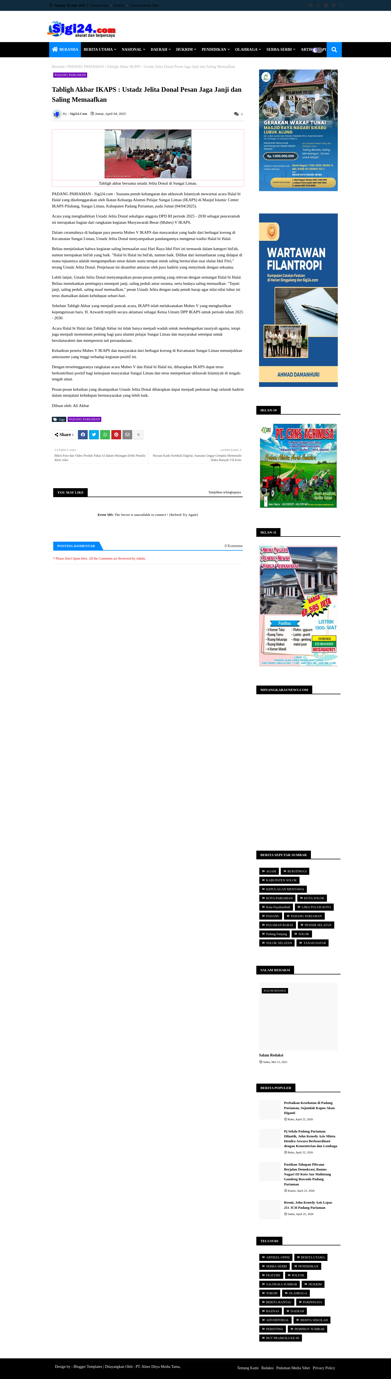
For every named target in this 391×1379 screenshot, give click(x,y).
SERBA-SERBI (279, 50)
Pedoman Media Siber (144, 5)
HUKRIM (184, 50)
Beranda (58, 67)
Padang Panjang (276, 934)
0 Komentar (234, 546)
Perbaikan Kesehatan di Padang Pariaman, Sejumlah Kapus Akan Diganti (309, 1108)
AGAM (271, 871)
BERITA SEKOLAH (314, 1320)
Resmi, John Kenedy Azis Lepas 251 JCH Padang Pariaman (308, 1204)
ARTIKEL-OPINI (278, 1257)
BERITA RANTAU (279, 1302)
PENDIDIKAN (214, 50)
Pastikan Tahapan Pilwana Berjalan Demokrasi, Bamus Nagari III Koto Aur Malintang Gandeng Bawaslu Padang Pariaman (307, 1174)
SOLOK (303, 934)
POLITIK (298, 1275)
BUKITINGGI (297, 871)
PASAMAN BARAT (279, 925)
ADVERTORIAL (277, 1320)
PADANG (272, 916)
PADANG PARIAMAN (86, 67)
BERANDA (68, 50)
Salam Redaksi (271, 1055)
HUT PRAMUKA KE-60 (282, 1338)
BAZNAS (272, 1311)
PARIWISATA (312, 1302)
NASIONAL (132, 50)
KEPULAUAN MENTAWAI (285, 889)
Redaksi (119, 5)
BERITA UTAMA (98, 50)
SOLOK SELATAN (279, 943)
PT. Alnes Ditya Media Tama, (158, 1367)
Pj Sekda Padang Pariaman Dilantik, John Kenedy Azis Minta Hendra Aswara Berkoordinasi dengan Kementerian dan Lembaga (310, 1138)
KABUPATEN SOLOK (281, 880)
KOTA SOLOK (314, 898)
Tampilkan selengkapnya (225, 492)
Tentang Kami (99, 5)
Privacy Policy (324, 1368)
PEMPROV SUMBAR (309, 1329)
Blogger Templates (88, 1367)
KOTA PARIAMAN (279, 898)
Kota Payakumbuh (278, 907)
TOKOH (272, 1293)
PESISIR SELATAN (318, 925)
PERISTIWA (274, 1329)
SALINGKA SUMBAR (281, 1284)
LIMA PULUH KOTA (316, 907)
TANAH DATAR (314, 943)
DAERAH (159, 50)
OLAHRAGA (246, 50)
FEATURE (273, 1275)
